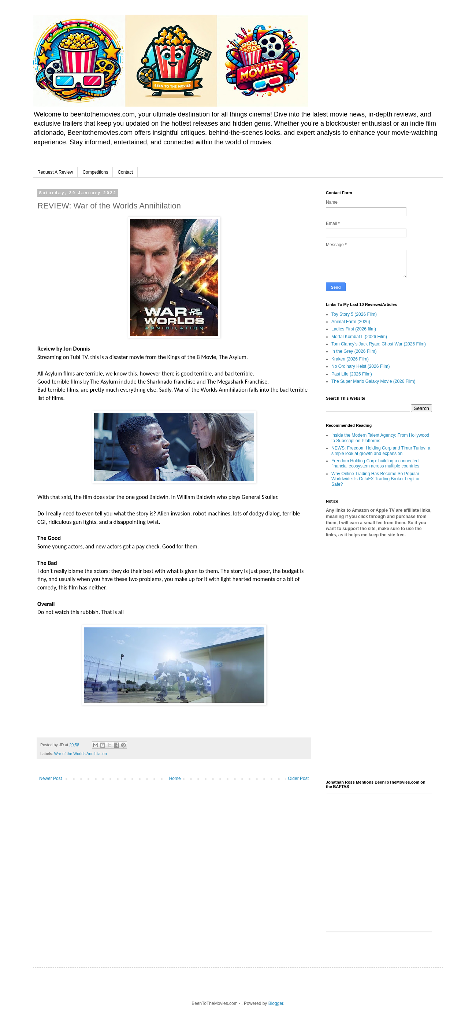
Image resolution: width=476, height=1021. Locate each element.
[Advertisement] (379, 659)
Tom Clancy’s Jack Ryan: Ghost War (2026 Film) (378, 344)
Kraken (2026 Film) (350, 359)
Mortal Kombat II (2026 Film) (359, 336)
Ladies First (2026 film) (353, 329)
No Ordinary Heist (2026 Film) (360, 366)
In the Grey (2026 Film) (353, 351)
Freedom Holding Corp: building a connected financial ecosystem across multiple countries (375, 463)
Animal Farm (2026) (350, 321)
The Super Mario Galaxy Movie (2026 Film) (373, 381)
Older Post (298, 778)
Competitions (95, 172)
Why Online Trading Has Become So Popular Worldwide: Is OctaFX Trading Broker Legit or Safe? (375, 479)
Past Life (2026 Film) (351, 374)
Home (175, 778)
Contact (125, 172)
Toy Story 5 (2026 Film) (354, 314)
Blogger (275, 1003)
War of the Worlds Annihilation (80, 753)
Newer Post (50, 778)
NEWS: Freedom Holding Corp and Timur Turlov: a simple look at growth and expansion (380, 450)
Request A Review (55, 172)
